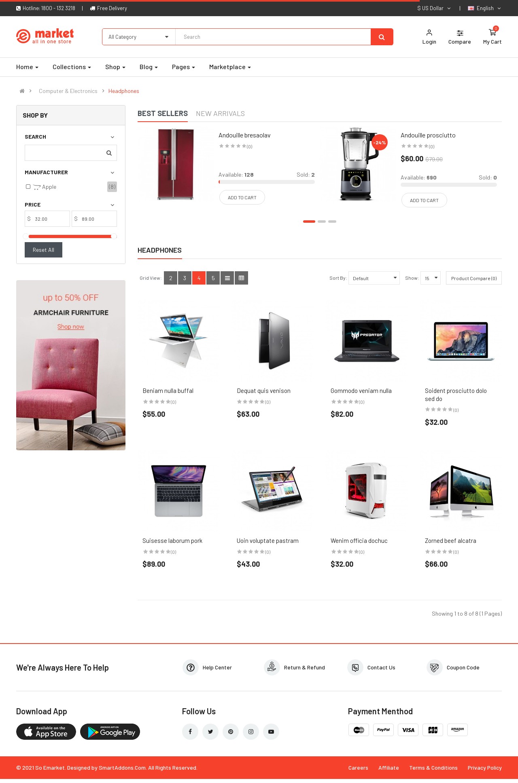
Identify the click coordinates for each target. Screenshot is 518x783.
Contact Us (381, 667)
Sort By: (338, 278)
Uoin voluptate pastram (268, 540)
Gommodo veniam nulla (361, 390)
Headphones (123, 91)
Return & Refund (304, 667)
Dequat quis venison (264, 390)
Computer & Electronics (68, 91)
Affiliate (388, 767)
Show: (412, 278)
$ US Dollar (434, 8)
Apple (44, 187)
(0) (173, 402)
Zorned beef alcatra (450, 540)
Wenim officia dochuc (359, 540)
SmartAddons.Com (122, 767)
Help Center (217, 667)
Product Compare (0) (474, 278)
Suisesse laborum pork (172, 540)
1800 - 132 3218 (58, 8)
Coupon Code (463, 667)
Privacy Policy (485, 767)
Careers (358, 767)
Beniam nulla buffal (167, 390)
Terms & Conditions (433, 767)
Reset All (43, 249)
